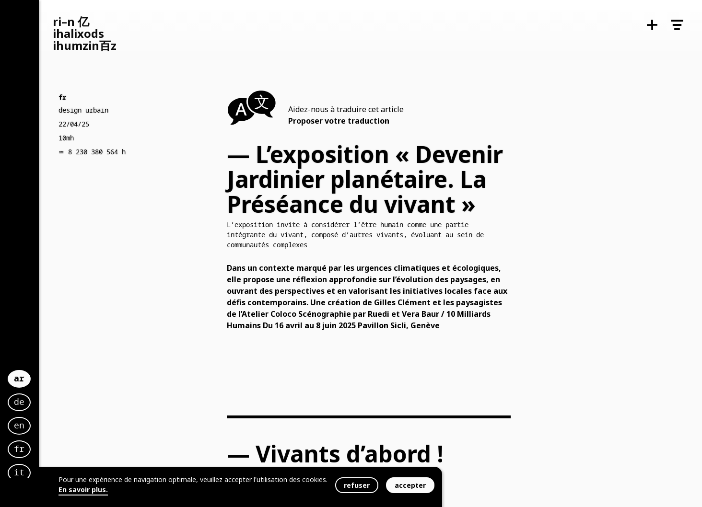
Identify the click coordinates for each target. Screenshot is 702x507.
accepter (410, 485)
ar (34, 368)
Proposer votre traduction (338, 120)
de (34, 393)
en (34, 417)
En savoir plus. (83, 489)
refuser (357, 485)
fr (34, 440)
